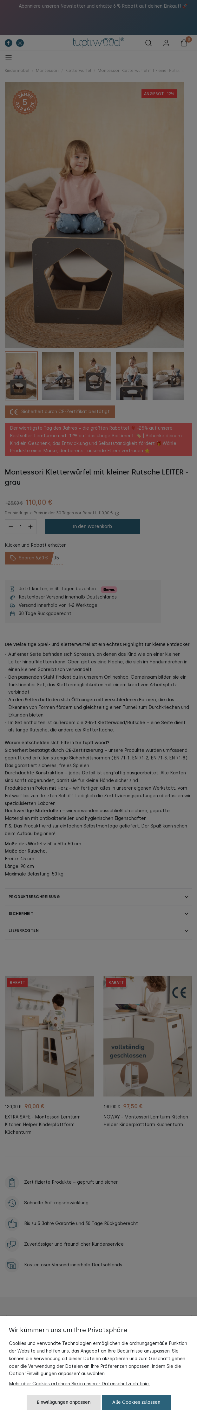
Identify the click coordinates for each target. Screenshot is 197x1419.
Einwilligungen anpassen (63, 1402)
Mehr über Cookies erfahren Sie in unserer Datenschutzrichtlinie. (79, 1384)
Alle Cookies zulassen (136, 1402)
